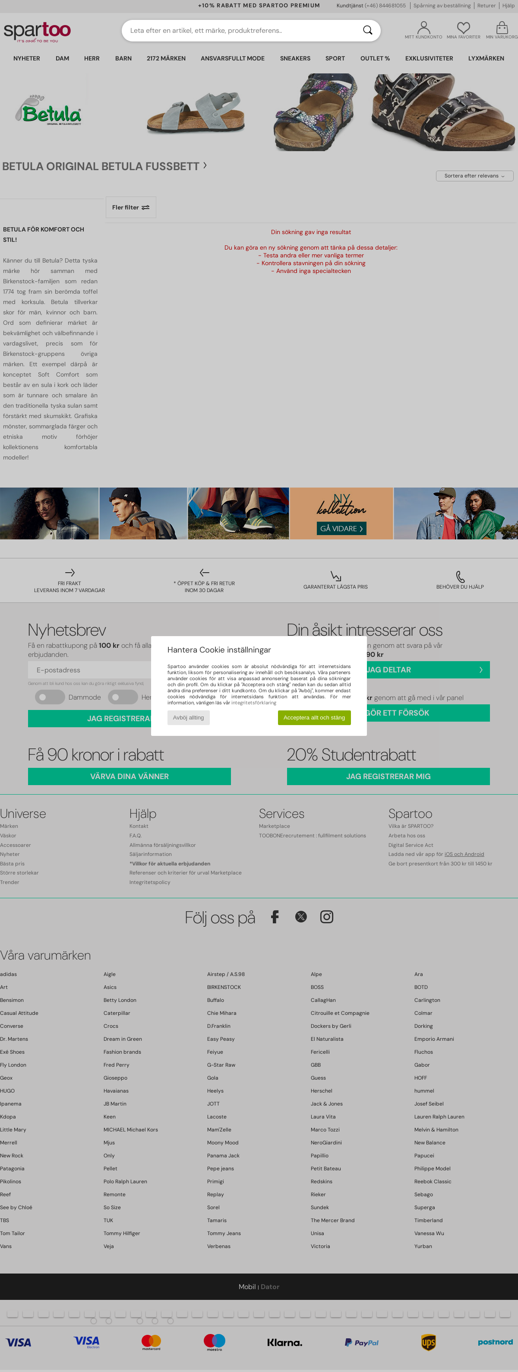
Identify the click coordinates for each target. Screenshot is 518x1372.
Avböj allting (188, 717)
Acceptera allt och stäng (314, 717)
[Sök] (367, 30)
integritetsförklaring (253, 703)
